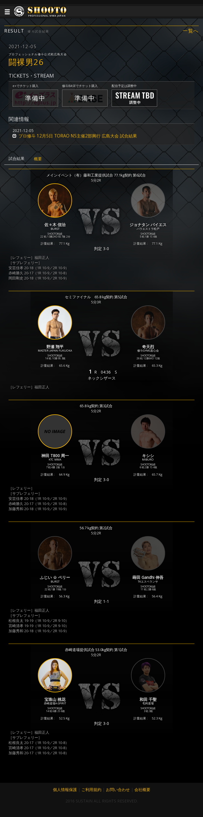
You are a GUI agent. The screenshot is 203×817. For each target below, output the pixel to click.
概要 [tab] (38, 158)
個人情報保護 (65, 789)
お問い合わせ (118, 789)
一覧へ (191, 30)
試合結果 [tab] (16, 158)
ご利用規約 (91, 789)
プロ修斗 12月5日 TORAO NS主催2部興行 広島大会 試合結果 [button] (78, 136)
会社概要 (142, 789)
